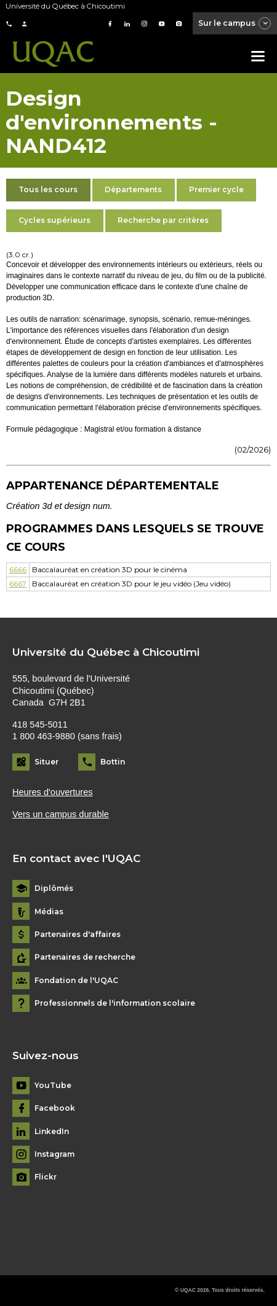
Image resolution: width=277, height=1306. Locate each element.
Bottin (112, 761)
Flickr (45, 1177)
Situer (46, 761)
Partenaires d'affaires (77, 934)
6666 (17, 569)
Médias (48, 912)
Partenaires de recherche (84, 957)
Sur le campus (235, 24)
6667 (17, 583)
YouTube (52, 1085)
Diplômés (53, 888)
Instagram (54, 1154)
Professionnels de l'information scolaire (114, 1003)
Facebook (54, 1108)
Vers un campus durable (60, 814)
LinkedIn (51, 1131)
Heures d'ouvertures (52, 792)
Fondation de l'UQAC (76, 980)
